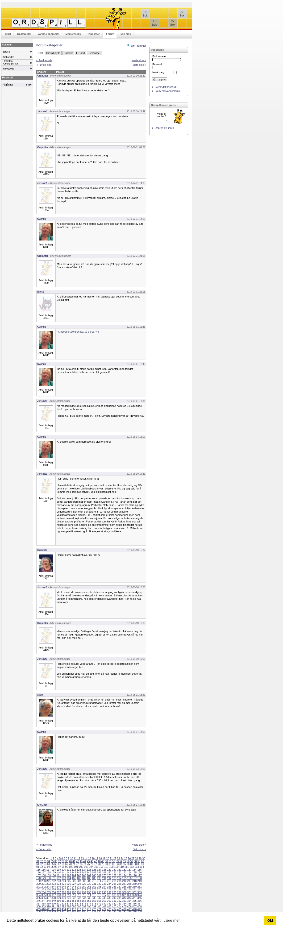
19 (104, 858)
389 (43, 906)
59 (138, 861)
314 (89, 895)
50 (106, 861)
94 (48, 866)
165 (79, 875)
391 (53, 906)
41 (73, 861)
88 (135, 864)
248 (74, 886)
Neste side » (139, 60)
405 (124, 906)
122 (74, 869)
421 (99, 909)
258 (124, 886)
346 (38, 900)
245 (59, 886)
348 (48, 900)
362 (119, 900)
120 (64, 869)
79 (102, 864)
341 (119, 897)
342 (124, 897)
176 (134, 875)
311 (74, 895)
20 (107, 858)
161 (59, 875)
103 (86, 866)
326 (43, 897)
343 (129, 897)
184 (69, 878)
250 (84, 886)
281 (134, 889)
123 (79, 869)
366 (139, 900)
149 (104, 872)
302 (134, 892)
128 (104, 869)
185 (74, 878)
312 (79, 895)
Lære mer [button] (171, 920)
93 (45, 866)
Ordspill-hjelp (53, 53)
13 (82, 858)
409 (38, 909)
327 (48, 897)
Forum (110, 34)
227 (74, 883)
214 (114, 881)
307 (53, 895)
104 (91, 866)
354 (79, 900)
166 (84, 875)
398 (89, 906)
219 (139, 881)
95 (52, 866)
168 (94, 875)
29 (140, 858)
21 (111, 858)
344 (134, 897)
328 (53, 897)
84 (120, 864)
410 (43, 909)
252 (94, 886)
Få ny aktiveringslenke (167, 91)
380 (104, 903)
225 (64, 883)
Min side (126, 34)
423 (109, 909)
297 (109, 892)
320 (119, 895)
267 (64, 889)
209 (89, 881)
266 (59, 889)
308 (59, 895)
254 (104, 886)
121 (69, 869)
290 (74, 892)
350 (59, 900)
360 (109, 900)
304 (38, 895)
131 (119, 869)
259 (129, 886)
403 (114, 906)
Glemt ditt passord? (166, 87)
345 (139, 897)
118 (53, 869)
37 (59, 861)
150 (109, 872)
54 (120, 861)
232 (99, 883)
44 (84, 861)
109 (116, 866)
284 (43, 892)
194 (119, 878)
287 (59, 892)
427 (129, 909)
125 (89, 869)
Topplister (93, 34)
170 (104, 875)
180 (48, 878)
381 (109, 903)
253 (99, 886)
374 (74, 903)
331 (69, 897)
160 (53, 875)
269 (74, 889)
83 (117, 864)
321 (124, 895)
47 (95, 861)
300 (124, 892)
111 (126, 866)
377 (89, 903)
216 (124, 881)
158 (43, 875)
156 (139, 872)
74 (84, 864)
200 (43, 881)
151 (114, 872)
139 (53, 872)
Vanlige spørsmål (48, 34)
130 (114, 869)
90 (142, 864)
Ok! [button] (270, 920)
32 (41, 861)
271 (84, 889)
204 (64, 881)
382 (114, 903)
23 (118, 858)
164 (74, 875)
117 (48, 869)
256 (114, 886)
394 (69, 906)
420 (94, 909)
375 (79, 903)
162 (64, 875)
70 (70, 864)
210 (94, 881)
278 (119, 889)
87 (131, 864)
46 (92, 861)
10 (71, 858)
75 (88, 864)
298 (114, 892)
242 (43, 886)
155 (134, 872)
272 (89, 889)
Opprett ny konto (164, 127)
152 (119, 872)
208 (84, 881)
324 (139, 895)
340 (114, 897)
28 (136, 858)
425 (119, 909)
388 (38, 906)
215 (119, 881)
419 (89, 909)
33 (45, 861)
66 (55, 864)
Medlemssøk (73, 34)
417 (79, 909)
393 (64, 906)
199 (38, 881)
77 (95, 864)
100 (71, 866)
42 (77, 861)
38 (63, 861)
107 (106, 866)
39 (66, 861)
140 (59, 872)
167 (89, 875)
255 (109, 886)
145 (84, 872)
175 (129, 875)
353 (74, 900)
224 (59, 883)
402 (109, 906)
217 (129, 881)
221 (43, 883)
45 (88, 861)
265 (53, 889)
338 (104, 897)
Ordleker (68, 53)
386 (134, 903)
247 (69, 886)
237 (124, 883)
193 (114, 878)
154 (129, 872)
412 (53, 909)
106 (101, 866)
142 (69, 872)
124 (84, 869)
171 (109, 875)
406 (129, 906)
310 (69, 895)
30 (143, 858)
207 (79, 881)
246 (64, 886)
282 (139, 889)
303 (139, 892)
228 (79, 883)
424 (114, 909)
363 (124, 900)
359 (104, 900)
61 (37, 864)
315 (94, 895)
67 (59, 864)
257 (119, 886)
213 (109, 881)
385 (129, 903)
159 (48, 875)
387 (139, 903)
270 (79, 889)
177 (139, 875)
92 (41, 866)
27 (132, 858)
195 (124, 878)
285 (48, 892)
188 (89, 878)
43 (81, 861)
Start (8, 34)
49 (102, 861)
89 (138, 864)
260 (134, 886)
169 (99, 875)
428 (134, 909)
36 (55, 861)
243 (48, 886)
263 (43, 889)
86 (128, 864)
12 (78, 858)
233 (104, 883)
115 (38, 869)
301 (129, 892)
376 (84, 903)
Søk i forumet (138, 45)
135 (139, 869)
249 (79, 886)
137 (43, 872)
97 (59, 866)
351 (64, 900)
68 (63, 864)
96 (55, 866)
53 (117, 861)
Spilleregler (24, 34)
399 (94, 906)
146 (89, 872)
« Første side (43, 64)
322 (129, 895)
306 (48, 895)
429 (139, 909)
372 (64, 903)
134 (134, 869)
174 (124, 875)
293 (89, 892)
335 (89, 897)
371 (59, 903)
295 (99, 892)
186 (79, 878)
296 (104, 892)
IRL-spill (80, 53)
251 (89, 886)
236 (119, 883)
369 (48, 903)
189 (94, 878)
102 (81, 866)
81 (109, 864)
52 (113, 861)
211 (99, 881)
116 (43, 869)
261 (139, 886)
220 (38, 883)
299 (119, 892)
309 (64, 895)
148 (99, 872)
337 (99, 897)
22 (114, 858)
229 (84, 883)
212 (104, 881)
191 (104, 878)
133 (129, 869)
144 (79, 872)
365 (134, 900)
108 (111, 866)
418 (84, 909)
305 (43, 895)
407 (134, 906)
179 (43, 878)
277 (114, 889)
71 (73, 864)
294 (94, 892)
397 (84, 906)
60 (142, 861)
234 (109, 883)
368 (43, 903)
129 (109, 869)
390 (48, 906)
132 (124, 869)
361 (114, 900)
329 (59, 897)
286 (53, 892)
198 (139, 878)
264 (48, 889)
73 (81, 864)
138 (48, 872)
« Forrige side (44, 60)
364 (129, 900)
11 (75, 858)
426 (124, 909)
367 (38, 903)
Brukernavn (159, 56)
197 (134, 878)
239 (134, 883)
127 (99, 869)
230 (89, 883)
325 (38, 897)
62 (41, 864)
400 (99, 906)
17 (96, 858)
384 (124, 903)
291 (79, 892)
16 (93, 858)
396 (79, 906)
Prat (40, 53)
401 (104, 906)
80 (106, 864)
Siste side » (139, 64)
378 (94, 903)
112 (131, 866)
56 (128, 861)
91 (37, 866)
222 (48, 883)
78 (99, 864)
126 (94, 869)
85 (124, 864)
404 (119, 906)
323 (134, 895)
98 (63, 866)
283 (38, 892)
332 (74, 897)
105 (96, 866)
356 (89, 900)
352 (69, 900)
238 (129, 883)
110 (121, 866)
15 (89, 858)
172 (114, 875)
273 (94, 889)
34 (48, 861)
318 (109, 895)
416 (74, 909)
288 (64, 892)
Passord (157, 64)
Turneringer (94, 53)
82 (113, 864)
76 (92, 864)
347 (43, 900)
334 (84, 897)
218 (134, 881)
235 (114, 883)
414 (64, 909)
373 (69, 903)
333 (79, 897)
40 (70, 861)
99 (66, 866)
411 (48, 909)
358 (99, 900)
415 (69, 909)
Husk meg (158, 72)
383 (119, 903)
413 (59, 909)
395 (74, 906)
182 (59, 878)
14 (85, 858)
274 (99, 889)
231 (94, 883)
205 (69, 881)
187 (84, 878)
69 (66, 864)
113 (136, 866)
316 (99, 895)
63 (45, 864)
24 (122, 858)
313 (84, 895)
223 (53, 883)
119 (59, 869)
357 (94, 900)
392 (59, 906)
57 (131, 861)
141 (64, 872)
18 (100, 858)
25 (125, 858)
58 (135, 861)
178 (38, 878)
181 (53, 878)
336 (94, 897)
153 (124, 872)
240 (139, 883)
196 (129, 878)
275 (104, 889)
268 (69, 889)
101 (76, 866)
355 (84, 900)
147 (94, 872)
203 (59, 881)
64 (48, 864)
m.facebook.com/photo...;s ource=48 (78, 331)
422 (104, 909)
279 (124, 889)
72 (77, 864)
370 (53, 903)
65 (52, 864)
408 (139, 906)
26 (129, 858)
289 (69, 892)
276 (109, 889)
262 (38, 889)
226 (69, 883)
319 (114, 895)
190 (99, 878)
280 (129, 889)
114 (142, 866)
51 (109, 861)
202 (53, 881)
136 (38, 872)
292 (84, 892)
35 (52, 861)
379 (99, 903)
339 (109, 897)
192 (109, 878)
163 (69, 875)
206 (74, 881)
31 (37, 861)
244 (53, 886)
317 (104, 895)
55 (124, 861)
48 (99, 861)
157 (38, 875)
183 (64, 878)
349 (53, 900)
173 (119, 875)
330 (64, 897)
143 (74, 872)
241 (38, 886)
